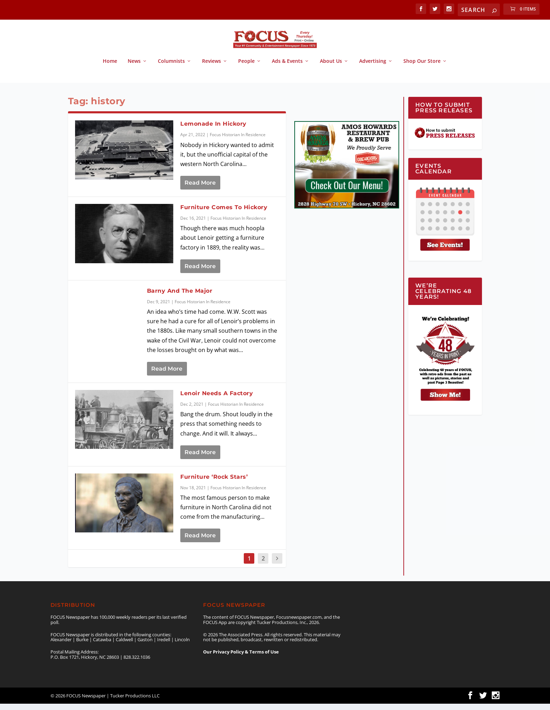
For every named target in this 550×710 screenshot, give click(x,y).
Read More (200, 189)
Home (110, 68)
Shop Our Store (422, 68)
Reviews (211, 68)
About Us (331, 68)
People (246, 68)
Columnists (171, 68)
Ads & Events (287, 68)
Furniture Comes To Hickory (223, 213)
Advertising (372, 68)
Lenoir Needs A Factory (216, 399)
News (134, 68)
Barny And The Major (180, 296)
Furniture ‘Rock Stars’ (214, 482)
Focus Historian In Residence (238, 141)
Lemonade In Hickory (213, 130)
